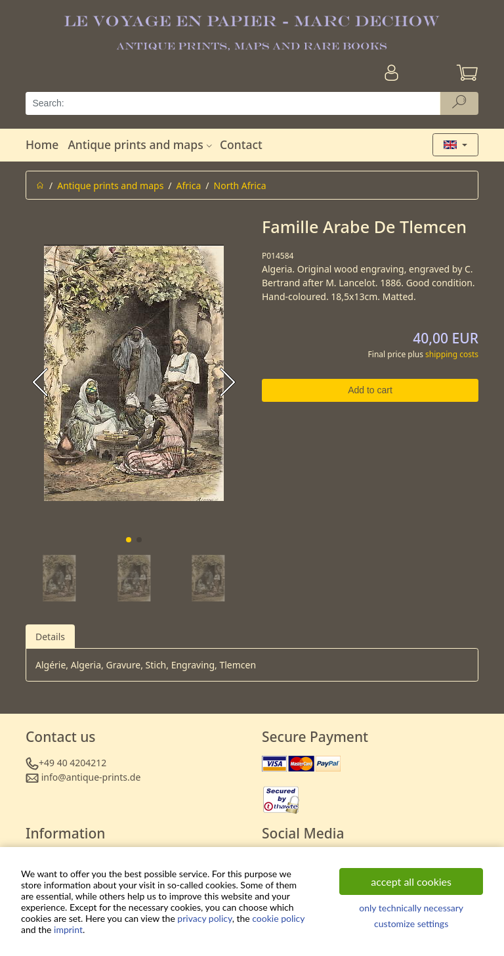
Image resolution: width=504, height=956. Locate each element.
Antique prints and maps (141, 144)
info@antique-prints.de (91, 777)
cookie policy (278, 918)
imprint (68, 929)
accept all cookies (411, 881)
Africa (189, 185)
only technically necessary (411, 907)
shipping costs (451, 354)
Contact (241, 144)
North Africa (240, 185)
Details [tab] (50, 636)
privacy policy (204, 918)
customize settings (411, 923)
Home (42, 144)
